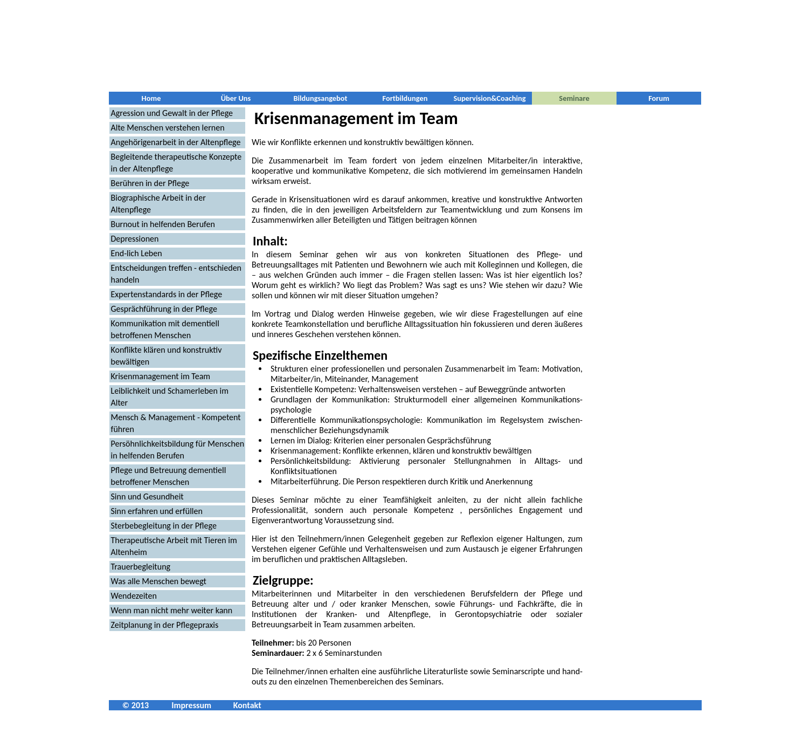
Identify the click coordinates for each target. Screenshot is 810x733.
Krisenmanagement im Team (161, 376)
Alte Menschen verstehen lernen (168, 127)
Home (151, 98)
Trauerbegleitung (141, 566)
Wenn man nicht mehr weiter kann (172, 610)
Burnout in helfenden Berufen (163, 224)
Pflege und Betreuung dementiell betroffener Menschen (168, 476)
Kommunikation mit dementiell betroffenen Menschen (165, 329)
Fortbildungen (405, 98)
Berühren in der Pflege (150, 183)
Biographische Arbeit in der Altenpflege (158, 204)
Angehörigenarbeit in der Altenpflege (176, 142)
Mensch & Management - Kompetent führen (176, 423)
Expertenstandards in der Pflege (167, 294)
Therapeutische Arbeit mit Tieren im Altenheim (174, 546)
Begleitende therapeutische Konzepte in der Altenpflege (176, 163)
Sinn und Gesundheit (147, 496)
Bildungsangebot (320, 98)
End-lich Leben (136, 253)
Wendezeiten (134, 596)
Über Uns (236, 98)
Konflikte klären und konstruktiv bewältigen (166, 356)
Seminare (574, 98)
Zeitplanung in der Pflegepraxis (165, 625)
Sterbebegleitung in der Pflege (164, 525)
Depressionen (135, 239)
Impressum (191, 705)
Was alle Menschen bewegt (158, 581)
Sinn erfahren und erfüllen (157, 511)
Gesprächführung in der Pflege (164, 309)
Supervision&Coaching (489, 98)
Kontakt (247, 705)
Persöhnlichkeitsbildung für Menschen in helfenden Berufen (178, 450)
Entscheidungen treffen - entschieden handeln (176, 274)
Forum (658, 98)
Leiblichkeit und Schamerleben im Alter (170, 397)
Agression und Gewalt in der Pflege (172, 113)
